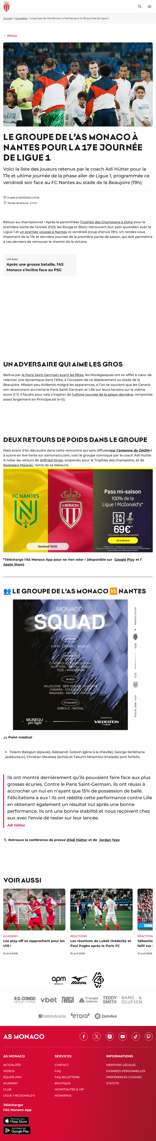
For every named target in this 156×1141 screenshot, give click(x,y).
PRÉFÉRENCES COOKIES (124, 1077)
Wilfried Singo (51, 460)
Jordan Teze (109, 840)
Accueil (7, 18)
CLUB (7, 1089)
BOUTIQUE (62, 1083)
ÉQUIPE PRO (12, 1077)
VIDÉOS (9, 1071)
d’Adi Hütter (77, 840)
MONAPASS (63, 1095)
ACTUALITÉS (12, 1065)
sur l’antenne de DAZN (129, 450)
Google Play (124, 560)
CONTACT (62, 1065)
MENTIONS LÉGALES (121, 1065)
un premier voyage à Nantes (43, 232)
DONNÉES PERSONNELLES (125, 1071)
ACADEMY (10, 1083)
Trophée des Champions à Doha (106, 222)
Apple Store (13, 564)
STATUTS (112, 1083)
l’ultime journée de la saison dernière (102, 394)
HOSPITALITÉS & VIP (69, 1089)
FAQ (58, 1071)
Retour (10, 35)
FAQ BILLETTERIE (67, 1077)
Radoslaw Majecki (18, 465)
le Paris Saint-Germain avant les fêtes (52, 375)
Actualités (21, 18)
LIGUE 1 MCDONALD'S (19, 1095)
